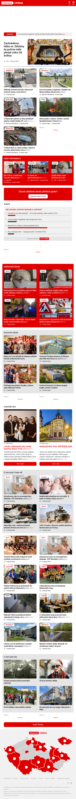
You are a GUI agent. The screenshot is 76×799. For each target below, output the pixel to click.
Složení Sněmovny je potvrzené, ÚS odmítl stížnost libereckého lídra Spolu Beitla (19, 587)
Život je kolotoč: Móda (48, 681)
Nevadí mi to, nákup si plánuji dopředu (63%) (23, 226)
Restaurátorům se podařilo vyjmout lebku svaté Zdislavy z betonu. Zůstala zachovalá (20, 291)
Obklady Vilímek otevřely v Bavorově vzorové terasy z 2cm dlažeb (18, 91)
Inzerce (40, 778)
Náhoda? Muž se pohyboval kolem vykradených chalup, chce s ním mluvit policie (19, 616)
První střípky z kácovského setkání (17, 707)
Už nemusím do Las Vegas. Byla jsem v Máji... (55, 708)
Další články (38, 724)
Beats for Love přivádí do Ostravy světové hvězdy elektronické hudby (20, 357)
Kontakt (33, 778)
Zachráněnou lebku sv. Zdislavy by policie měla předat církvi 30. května (14, 49)
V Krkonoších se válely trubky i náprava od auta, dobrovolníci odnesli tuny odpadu (19, 149)
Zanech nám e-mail (38, 196)
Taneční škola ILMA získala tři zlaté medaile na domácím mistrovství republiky (18, 558)
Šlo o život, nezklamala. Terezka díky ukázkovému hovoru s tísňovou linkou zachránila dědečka (14, 176)
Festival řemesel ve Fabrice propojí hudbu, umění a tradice (53, 386)
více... (64, 34)
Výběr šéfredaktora (12, 158)
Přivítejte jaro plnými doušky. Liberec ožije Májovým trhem (18, 386)
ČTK (7, 61)
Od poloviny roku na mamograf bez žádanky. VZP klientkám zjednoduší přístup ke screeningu (18, 497)
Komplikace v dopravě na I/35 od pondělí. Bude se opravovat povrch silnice (55, 320)
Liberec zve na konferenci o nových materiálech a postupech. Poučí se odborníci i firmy (18, 645)
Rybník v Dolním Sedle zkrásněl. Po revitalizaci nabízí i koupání (53, 645)
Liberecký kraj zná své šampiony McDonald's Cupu (52, 587)
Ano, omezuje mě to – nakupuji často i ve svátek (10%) (27, 232)
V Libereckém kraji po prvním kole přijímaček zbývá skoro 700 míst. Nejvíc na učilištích (55, 616)
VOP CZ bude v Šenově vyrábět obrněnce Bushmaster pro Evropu (55, 526)
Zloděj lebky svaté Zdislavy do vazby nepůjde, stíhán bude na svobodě (60, 176)
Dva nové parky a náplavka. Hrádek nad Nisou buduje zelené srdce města (55, 91)
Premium (55, 130)
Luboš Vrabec (46, 123)
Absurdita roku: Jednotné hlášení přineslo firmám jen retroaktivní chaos (19, 526)
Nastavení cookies (63, 778)
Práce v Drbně (50, 778)
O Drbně (15, 778)
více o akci (20, 464)
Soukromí (7, 778)
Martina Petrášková (48, 94)
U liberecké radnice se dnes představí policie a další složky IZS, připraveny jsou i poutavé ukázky (20, 120)
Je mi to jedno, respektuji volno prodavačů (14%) (25, 219)
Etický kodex (24, 778)
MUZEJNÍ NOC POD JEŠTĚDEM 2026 (55, 446)
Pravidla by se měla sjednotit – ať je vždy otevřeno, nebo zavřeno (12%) (32, 213)
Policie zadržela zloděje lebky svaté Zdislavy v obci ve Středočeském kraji (54, 291)
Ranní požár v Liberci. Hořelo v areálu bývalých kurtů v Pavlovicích (54, 120)
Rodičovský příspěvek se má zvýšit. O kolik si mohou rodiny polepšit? (54, 497)
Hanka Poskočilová (12, 152)
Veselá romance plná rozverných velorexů (17, 682)
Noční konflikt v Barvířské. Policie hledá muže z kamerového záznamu (19, 320)
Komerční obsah (11, 332)
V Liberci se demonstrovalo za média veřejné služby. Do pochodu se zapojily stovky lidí (37, 176)
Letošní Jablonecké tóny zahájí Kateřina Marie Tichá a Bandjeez (18, 447)
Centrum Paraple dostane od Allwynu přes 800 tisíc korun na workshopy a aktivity (54, 357)
